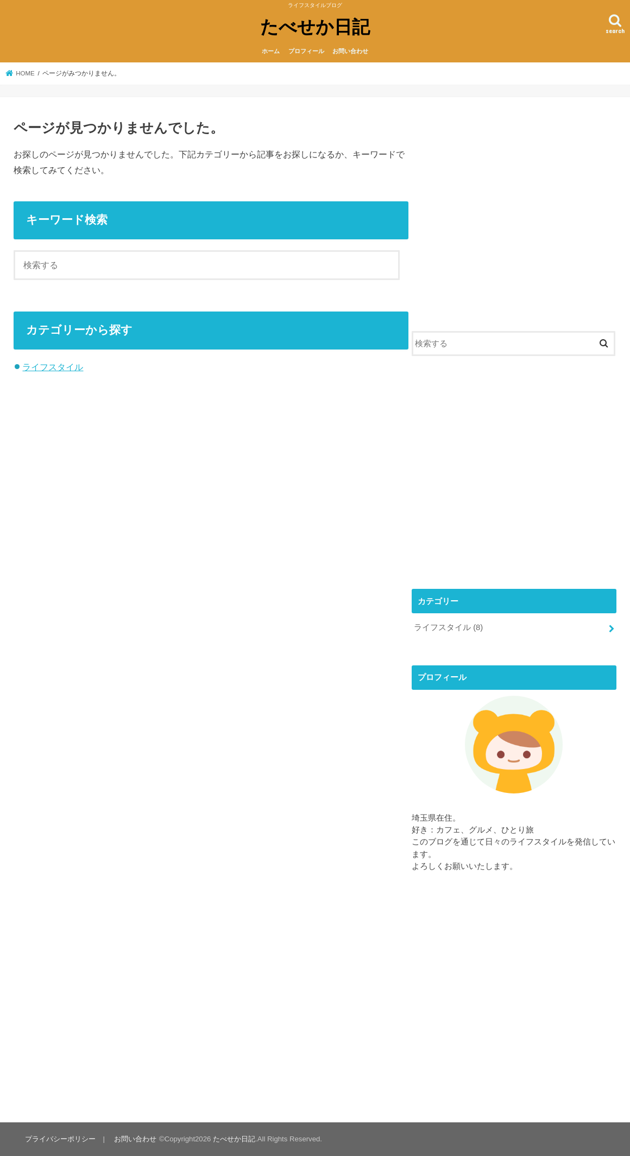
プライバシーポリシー (60, 1139)
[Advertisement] (514, 219)
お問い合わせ (350, 51)
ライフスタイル (52, 367)
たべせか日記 (315, 26)
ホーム (271, 51)
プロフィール (306, 51)
